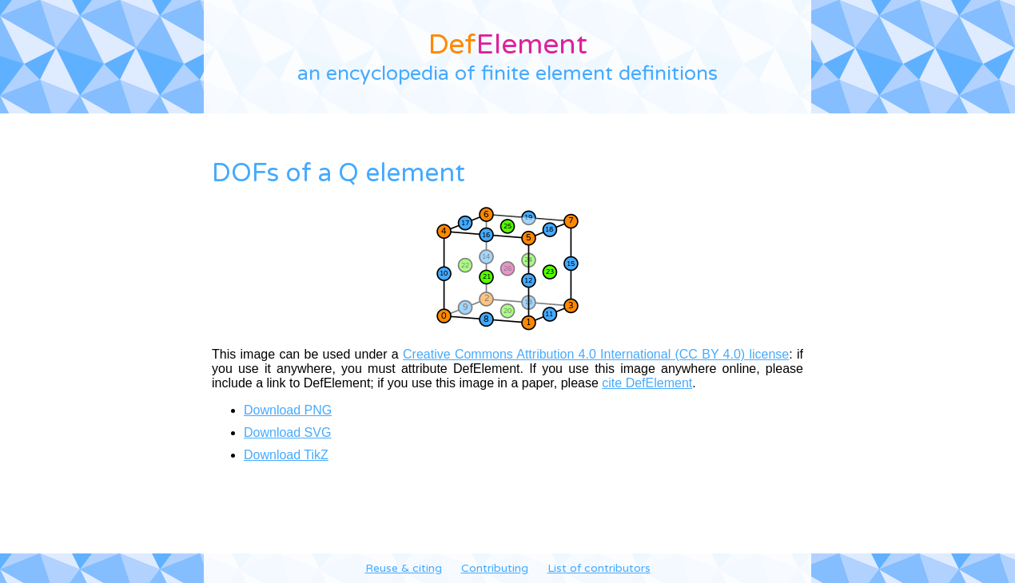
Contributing (494, 568)
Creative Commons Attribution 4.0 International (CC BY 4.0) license (596, 354)
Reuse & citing (403, 568)
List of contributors (599, 568)
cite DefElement (647, 383)
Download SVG (287, 432)
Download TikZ (286, 455)
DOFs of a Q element (338, 173)
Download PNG (288, 410)
